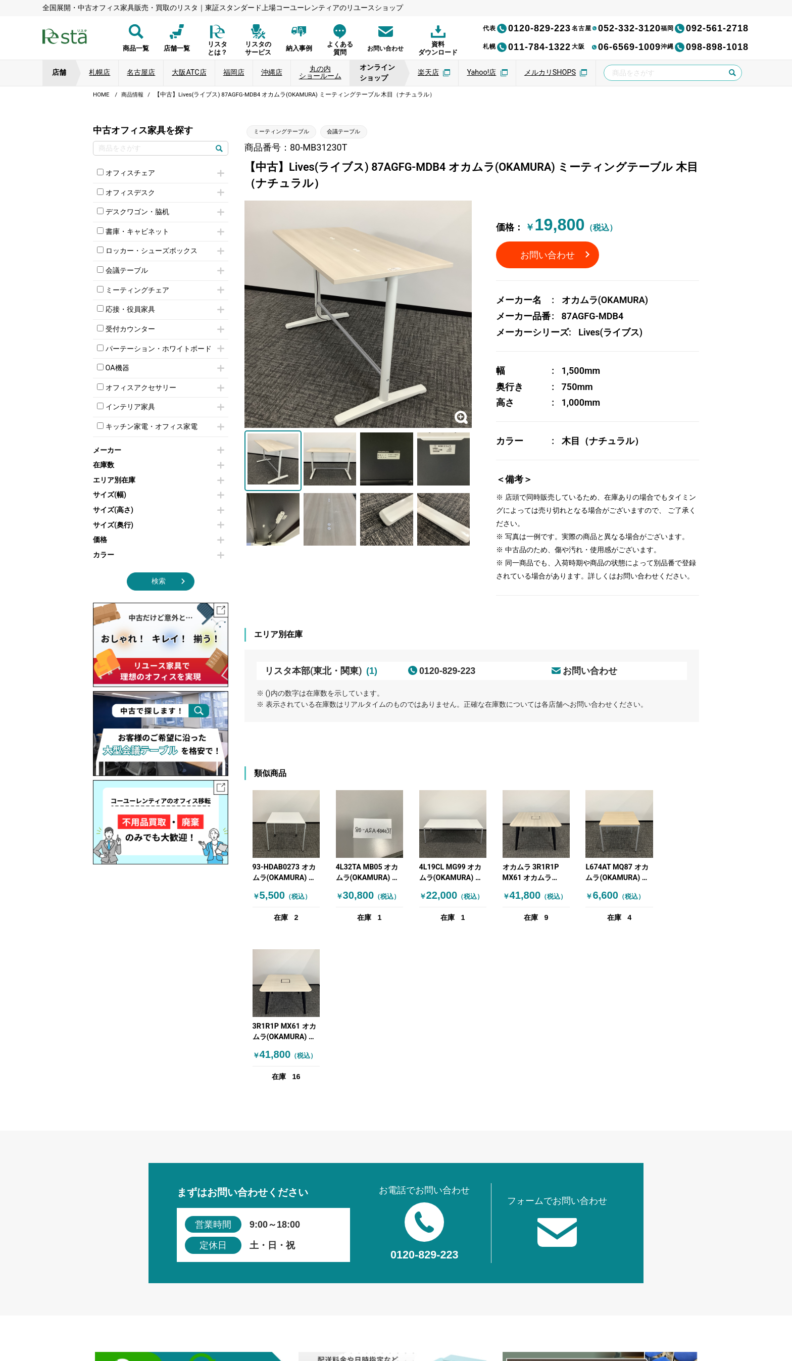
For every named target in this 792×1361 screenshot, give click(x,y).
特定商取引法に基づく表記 (469, 1310)
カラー (158, 555)
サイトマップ (541, 1310)
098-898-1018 (705, 47)
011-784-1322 (527, 47)
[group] (192, 1214)
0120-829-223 (527, 28)
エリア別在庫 (158, 480)
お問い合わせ (547, 255)
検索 (159, 581)
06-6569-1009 (616, 47)
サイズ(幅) (158, 495)
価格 (158, 540)
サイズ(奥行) (158, 525)
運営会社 (319, 1310)
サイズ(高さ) (158, 510)
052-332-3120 (616, 28)
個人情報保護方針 (263, 1310)
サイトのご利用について (380, 1310)
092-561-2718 (705, 28)
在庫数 (158, 465)
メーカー (158, 450)
